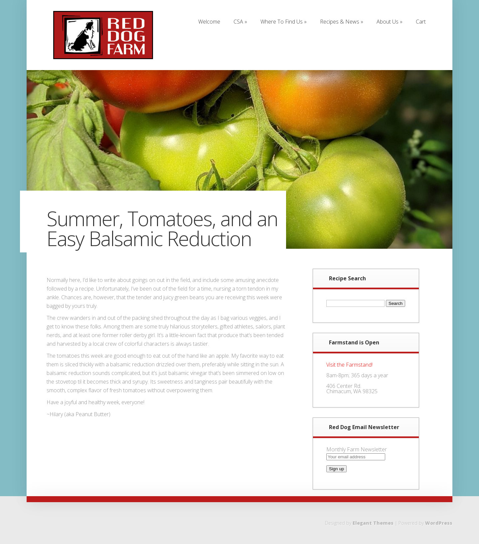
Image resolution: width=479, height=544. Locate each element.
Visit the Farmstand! (349, 364)
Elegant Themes (373, 523)
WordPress (438, 523)
